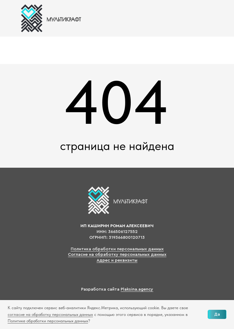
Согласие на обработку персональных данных (117, 254)
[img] (50, 18)
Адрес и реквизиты (117, 260)
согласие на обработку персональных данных (50, 314)
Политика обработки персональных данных (117, 249)
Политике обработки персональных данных (48, 320)
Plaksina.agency (137, 289)
